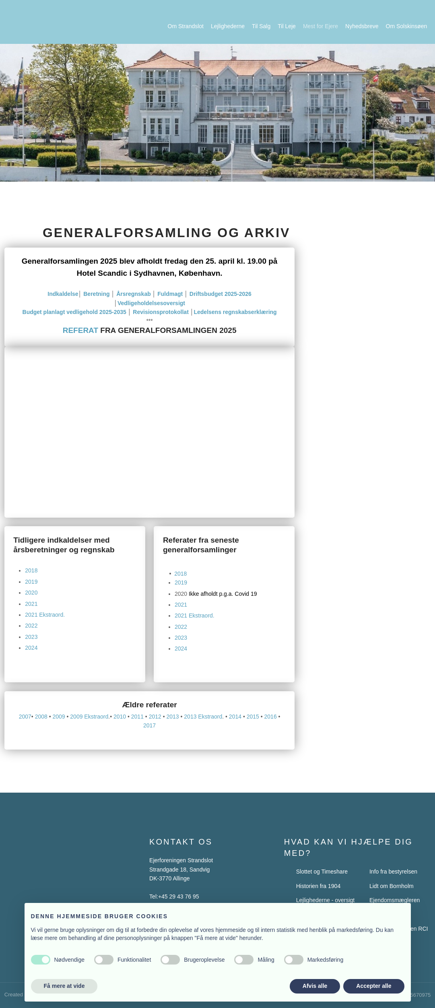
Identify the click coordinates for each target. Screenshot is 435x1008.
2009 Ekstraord (89, 716)
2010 (119, 716)
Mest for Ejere (320, 26)
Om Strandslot (186, 26)
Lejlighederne (228, 26)
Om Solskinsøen (406, 26)
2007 (25, 716)
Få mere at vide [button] (64, 986)
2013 (172, 716)
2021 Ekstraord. (45, 614)
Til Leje (287, 26)
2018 (31, 570)
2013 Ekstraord (203, 716)
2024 (31, 647)
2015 (253, 716)
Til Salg (261, 26)
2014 (235, 716)
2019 (31, 581)
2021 (31, 604)
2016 (270, 716)
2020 (31, 592)
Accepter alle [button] (373, 986)
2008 (41, 716)
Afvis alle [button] (315, 986)
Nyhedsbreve (362, 26)
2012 (155, 716)
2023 (31, 637)
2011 (137, 716)
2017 (149, 725)
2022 (31, 625)
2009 (58, 716)
